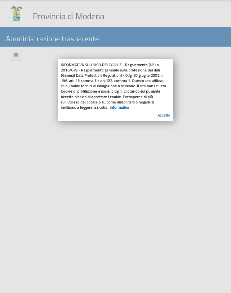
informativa (119, 107)
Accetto (164, 115)
